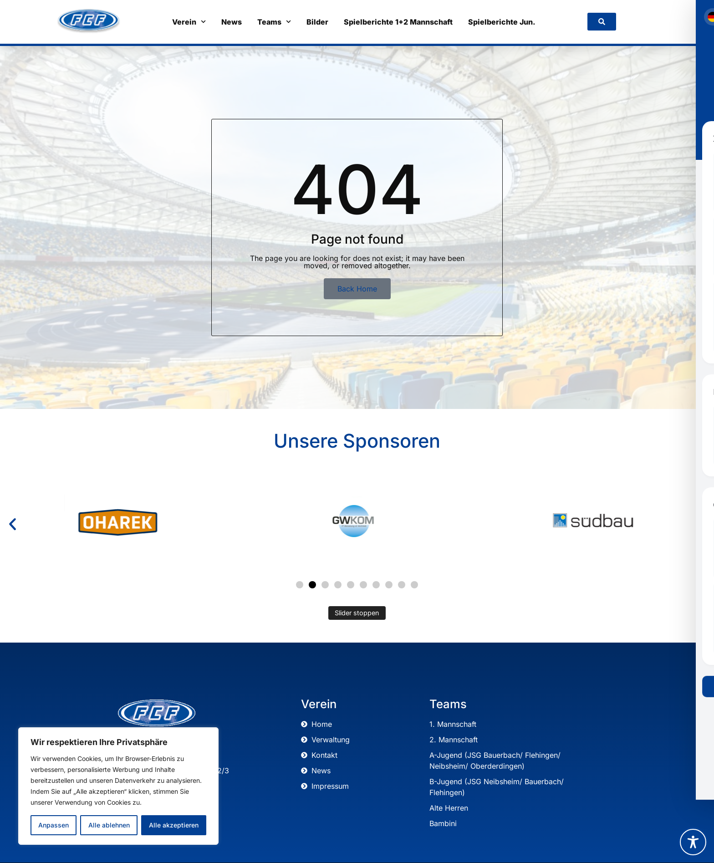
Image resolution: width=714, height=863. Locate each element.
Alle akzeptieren (174, 825)
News (231, 21)
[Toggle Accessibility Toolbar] (693, 842)
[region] (118, 786)
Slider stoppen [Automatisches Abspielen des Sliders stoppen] (357, 613)
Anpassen (53, 825)
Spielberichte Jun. (502, 21)
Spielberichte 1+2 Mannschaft (398, 21)
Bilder (317, 21)
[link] (601, 22)
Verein (189, 22)
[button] (12, 524)
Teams (274, 22)
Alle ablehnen (108, 825)
